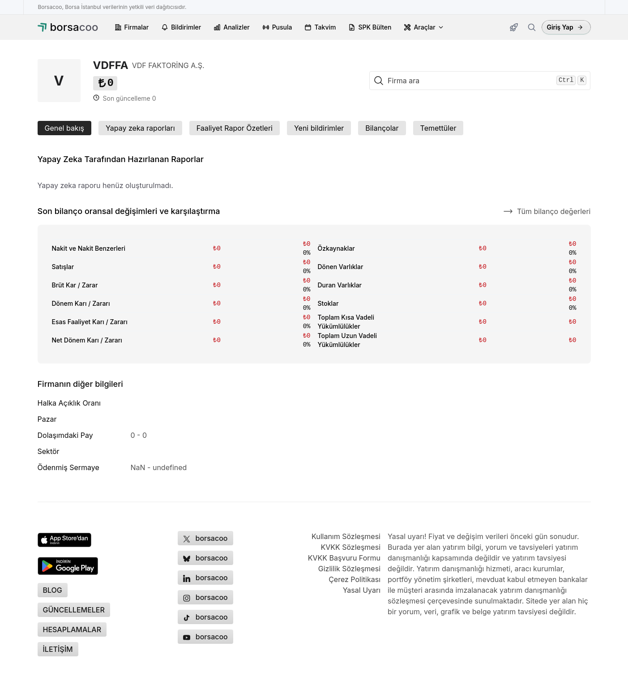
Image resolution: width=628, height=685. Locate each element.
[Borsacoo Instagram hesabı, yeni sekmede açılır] (205, 597)
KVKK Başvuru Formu (344, 557)
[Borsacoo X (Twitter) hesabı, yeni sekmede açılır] (205, 538)
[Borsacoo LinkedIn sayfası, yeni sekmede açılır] (205, 577)
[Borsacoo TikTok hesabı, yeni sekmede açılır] (205, 617)
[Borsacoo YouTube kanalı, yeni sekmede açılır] (205, 636)
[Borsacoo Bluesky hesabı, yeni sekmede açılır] (205, 558)
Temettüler (438, 128)
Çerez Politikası (354, 579)
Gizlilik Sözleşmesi (349, 568)
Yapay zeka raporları (140, 128)
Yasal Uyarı (361, 590)
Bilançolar (381, 128)
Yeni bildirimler (319, 128)
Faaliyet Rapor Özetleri (235, 128)
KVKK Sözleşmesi (350, 547)
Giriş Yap (565, 27)
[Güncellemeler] (514, 27)
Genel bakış (64, 128)
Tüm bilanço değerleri (547, 211)
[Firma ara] (532, 27)
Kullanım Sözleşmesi (346, 536)
